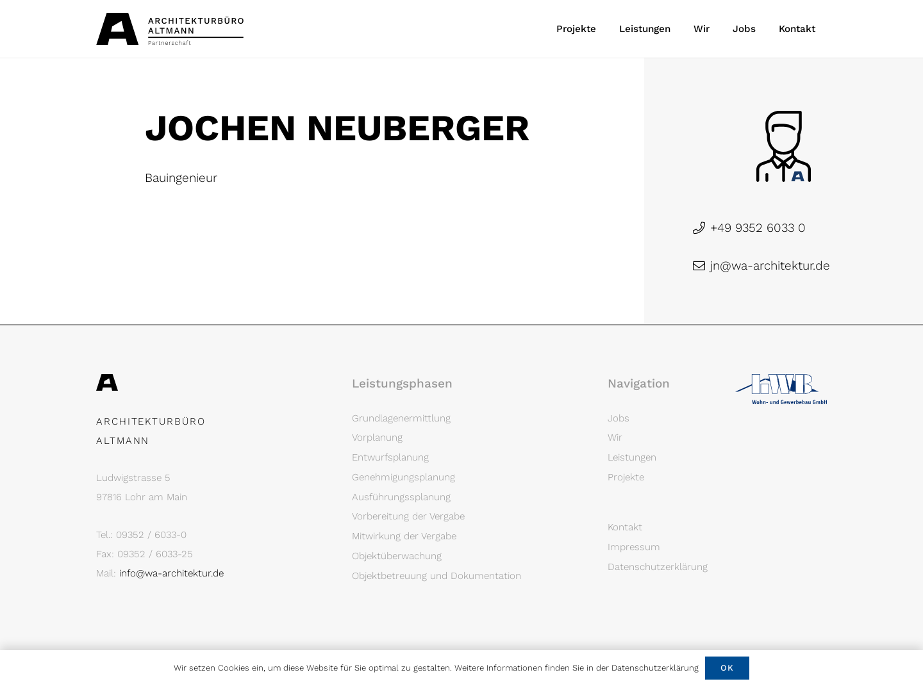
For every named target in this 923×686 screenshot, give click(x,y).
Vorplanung (377, 437)
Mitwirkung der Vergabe (404, 536)
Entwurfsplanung (390, 457)
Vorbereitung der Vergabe (408, 516)
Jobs (618, 418)
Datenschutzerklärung (658, 567)
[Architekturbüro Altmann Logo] (170, 29)
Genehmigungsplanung (403, 477)
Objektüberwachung (397, 556)
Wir (615, 437)
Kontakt (625, 527)
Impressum (634, 547)
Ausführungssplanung (401, 497)
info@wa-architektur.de (171, 573)
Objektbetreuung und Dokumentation (436, 576)
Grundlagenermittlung (401, 418)
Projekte (626, 477)
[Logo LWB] (780, 389)
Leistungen (632, 457)
